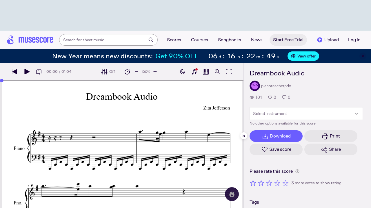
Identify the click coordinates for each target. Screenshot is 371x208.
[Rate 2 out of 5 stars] (261, 182)
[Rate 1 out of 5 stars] (253, 182)
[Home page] (30, 39)
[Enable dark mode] (182, 71)
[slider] (1, 80)
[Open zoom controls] (217, 71)
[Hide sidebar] (243, 135)
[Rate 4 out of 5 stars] (277, 182)
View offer (303, 56)
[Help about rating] (297, 171)
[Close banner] (362, 56)
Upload (327, 39)
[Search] (151, 39)
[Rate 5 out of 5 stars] (285, 182)
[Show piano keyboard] (194, 71)
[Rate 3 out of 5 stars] (269, 182)
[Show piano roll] (206, 71)
